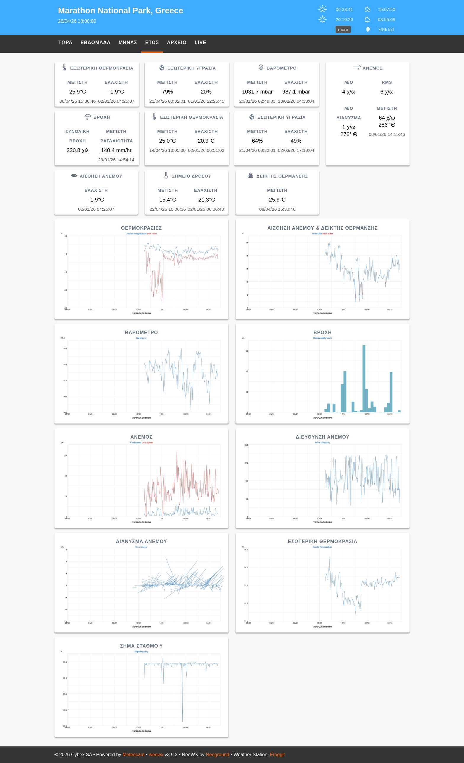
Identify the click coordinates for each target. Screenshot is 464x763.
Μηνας (128, 42)
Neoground (217, 754)
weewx (156, 754)
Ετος (152, 42)
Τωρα (65, 42)
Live (201, 42)
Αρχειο (176, 42)
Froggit (277, 754)
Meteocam (134, 754)
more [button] (343, 29)
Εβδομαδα (95, 42)
